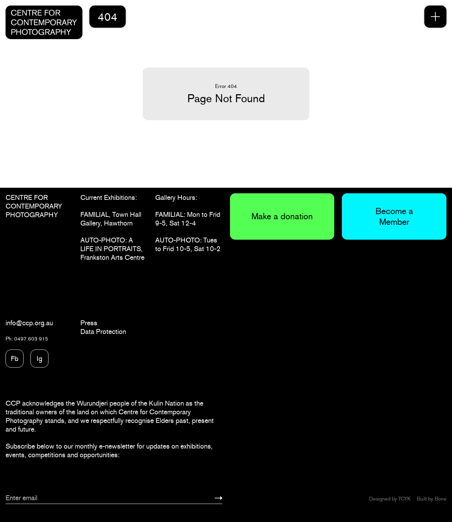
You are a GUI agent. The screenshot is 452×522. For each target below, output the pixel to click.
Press (88, 323)
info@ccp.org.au (29, 323)
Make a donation (282, 216)
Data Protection (103, 331)
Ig (39, 358)
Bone (440, 499)
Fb (14, 358)
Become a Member (394, 216)
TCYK (404, 499)
